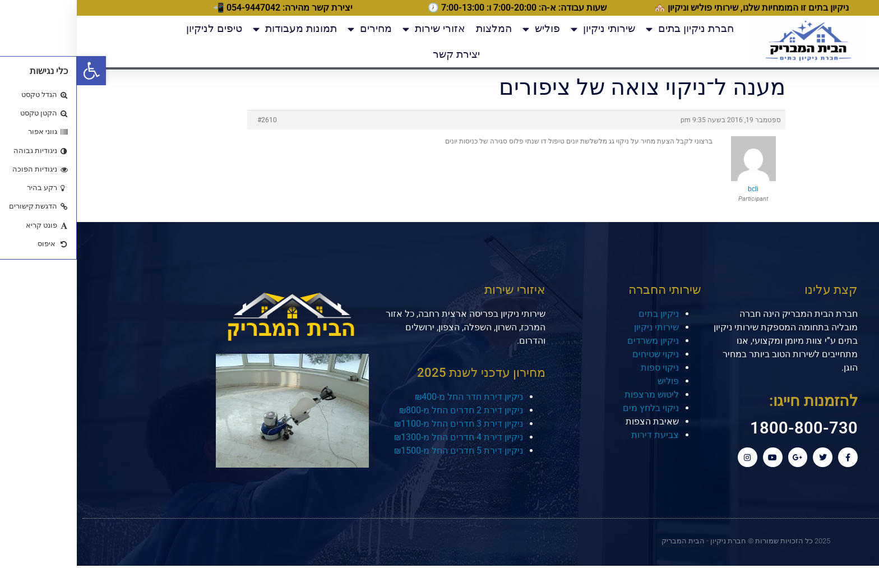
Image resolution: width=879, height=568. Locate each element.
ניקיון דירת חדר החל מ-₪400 (392, 396)
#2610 (190, 120)
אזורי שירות (357, 29)
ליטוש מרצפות (575, 394)
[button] (14, 70)
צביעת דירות (578, 435)
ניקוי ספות (583, 367)
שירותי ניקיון (526, 29)
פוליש (464, 29)
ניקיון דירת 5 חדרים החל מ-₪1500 (381, 450)
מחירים (293, 29)
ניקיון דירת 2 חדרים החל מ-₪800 (384, 410)
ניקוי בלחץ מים (574, 408)
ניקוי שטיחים (579, 354)
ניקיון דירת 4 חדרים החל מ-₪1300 (381, 437)
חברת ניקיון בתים (613, 29)
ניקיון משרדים (576, 340)
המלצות (417, 28)
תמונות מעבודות (218, 29)
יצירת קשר (379, 54)
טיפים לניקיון (137, 28)
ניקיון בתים (582, 313)
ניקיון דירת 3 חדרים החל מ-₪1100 (381, 423)
